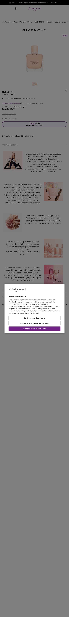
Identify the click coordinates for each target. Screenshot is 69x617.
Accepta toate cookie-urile (34, 329)
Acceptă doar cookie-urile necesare (35, 323)
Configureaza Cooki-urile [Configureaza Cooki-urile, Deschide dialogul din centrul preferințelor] (34, 318)
